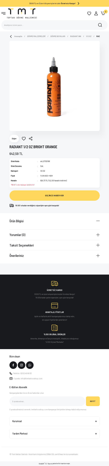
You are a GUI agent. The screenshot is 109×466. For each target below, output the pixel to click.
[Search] (54, 25)
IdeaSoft (42, 463)
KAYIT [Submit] (93, 401)
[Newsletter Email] (47, 401)
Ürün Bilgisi (16, 221)
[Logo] (22, 13)
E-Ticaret (49, 464)
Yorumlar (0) (17, 235)
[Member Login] (96, 13)
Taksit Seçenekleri (21, 245)
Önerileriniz (16, 255)
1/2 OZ (42, 171)
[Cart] (103, 13)
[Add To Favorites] (24, 139)
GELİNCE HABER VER (54, 195)
